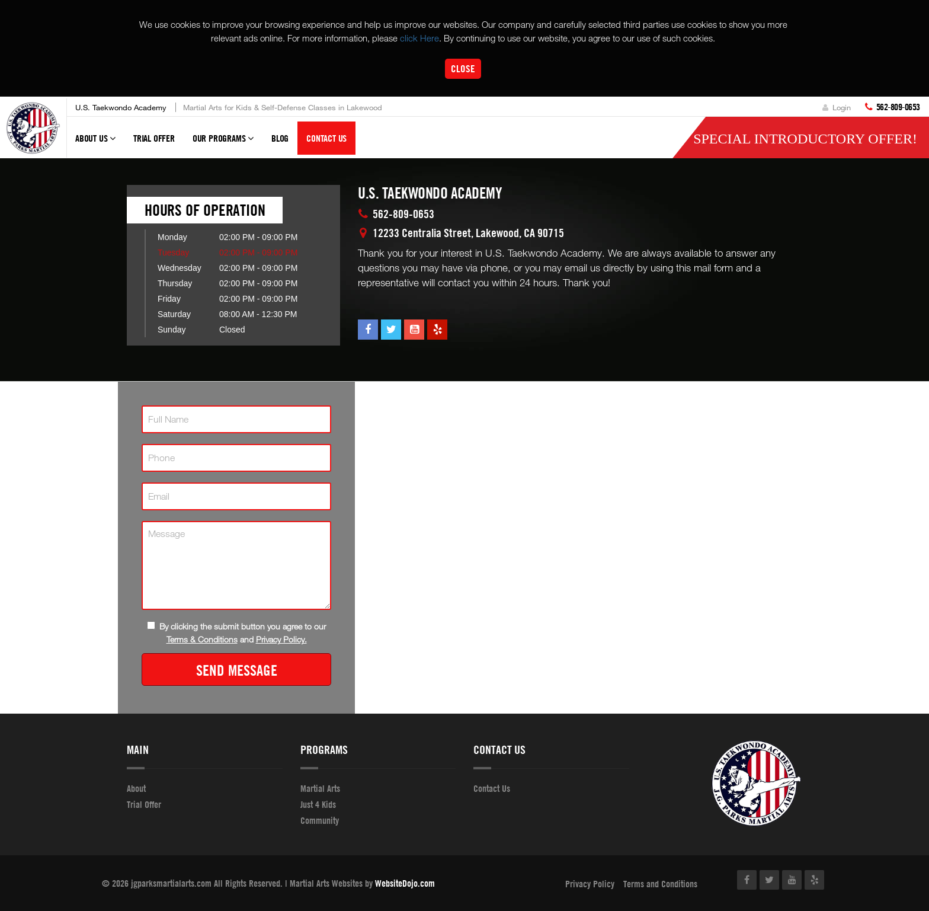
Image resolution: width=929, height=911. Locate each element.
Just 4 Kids (318, 804)
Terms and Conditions (660, 884)
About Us (95, 143)
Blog (280, 138)
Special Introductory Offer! (805, 138)
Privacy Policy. (281, 639)
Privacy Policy (589, 884)
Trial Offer (154, 138)
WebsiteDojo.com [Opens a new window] (405, 883)
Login (836, 107)
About (136, 788)
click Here (419, 38)
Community (319, 820)
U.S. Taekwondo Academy (120, 107)
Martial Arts (320, 788)
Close (463, 68)
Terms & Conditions (202, 639)
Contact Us (326, 138)
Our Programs (223, 143)
